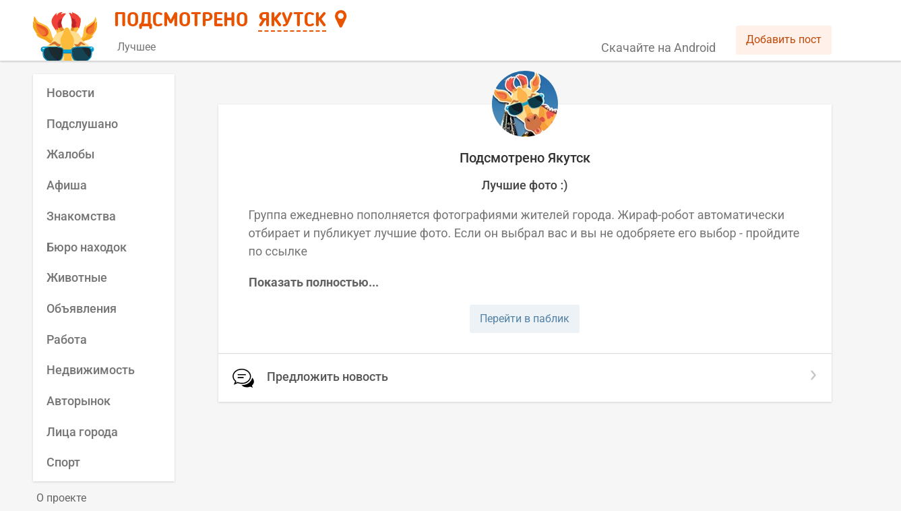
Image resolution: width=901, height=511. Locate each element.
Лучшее (136, 46)
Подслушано (82, 124)
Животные (76, 277)
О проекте (61, 497)
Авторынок (78, 401)
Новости (70, 93)
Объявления (81, 308)
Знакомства (81, 216)
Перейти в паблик (524, 318)
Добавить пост (783, 39)
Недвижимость (90, 370)
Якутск (292, 21)
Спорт (63, 462)
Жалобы (70, 154)
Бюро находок (86, 247)
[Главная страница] (67, 31)
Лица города (82, 432)
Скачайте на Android (658, 47)
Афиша (66, 185)
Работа (66, 339)
